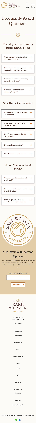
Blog (18, 368)
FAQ (18, 375)
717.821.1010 (18, 323)
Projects (18, 382)
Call (27, 7)
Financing (18, 393)
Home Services (18, 356)
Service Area (18, 389)
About (18, 363)
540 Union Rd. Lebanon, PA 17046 (18, 318)
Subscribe (16, 284)
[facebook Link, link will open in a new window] (20, 420)
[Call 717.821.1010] (27, 5)
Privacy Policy (29, 415)
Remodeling (18, 335)
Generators (18, 342)
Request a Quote (18, 405)
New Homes (18, 331)
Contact (18, 400)
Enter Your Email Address (17, 273)
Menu (33, 7)
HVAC (18, 349)
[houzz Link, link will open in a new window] (16, 420)
